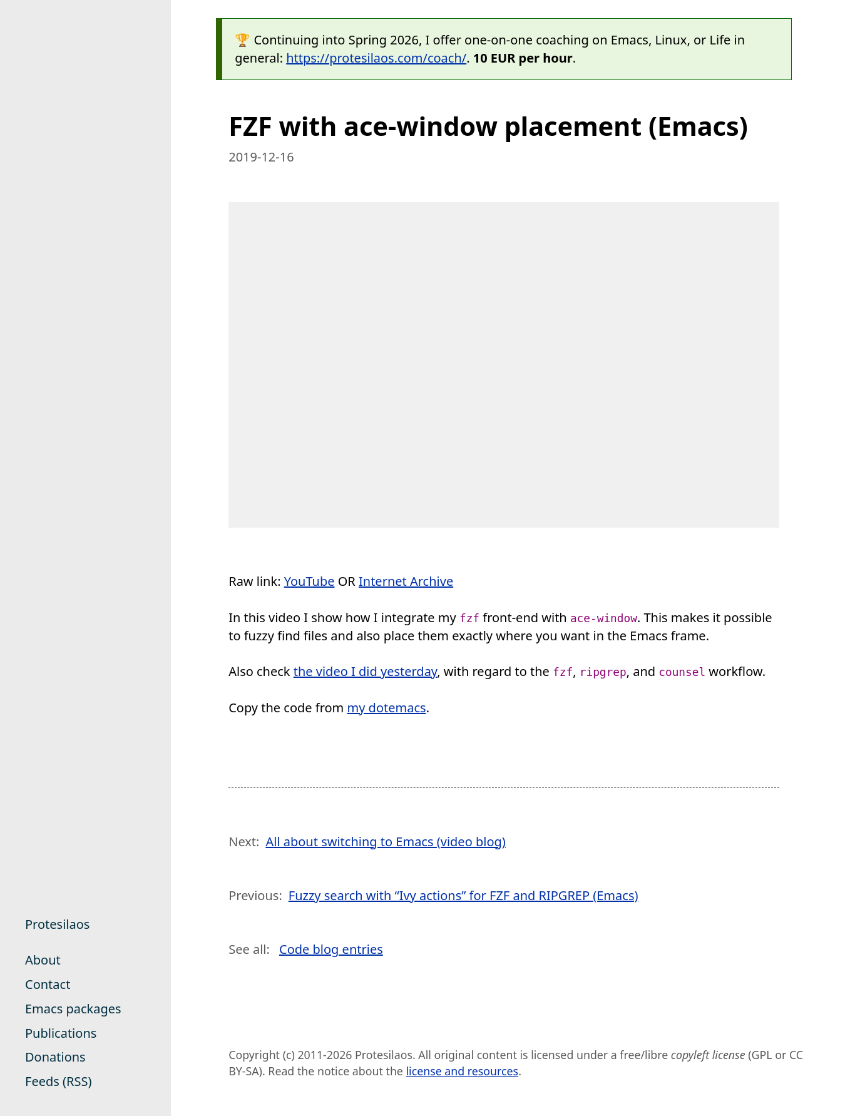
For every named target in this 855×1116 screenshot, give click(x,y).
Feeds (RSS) (58, 1081)
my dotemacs (386, 707)
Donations (55, 1056)
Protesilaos (57, 924)
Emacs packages (73, 1008)
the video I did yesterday (366, 671)
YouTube (309, 581)
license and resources (462, 1070)
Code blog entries (331, 949)
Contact (47, 984)
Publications (60, 1033)
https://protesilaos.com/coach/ (376, 57)
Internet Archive (406, 581)
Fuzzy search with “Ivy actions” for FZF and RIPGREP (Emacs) (463, 895)
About (43, 959)
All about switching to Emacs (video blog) (385, 841)
